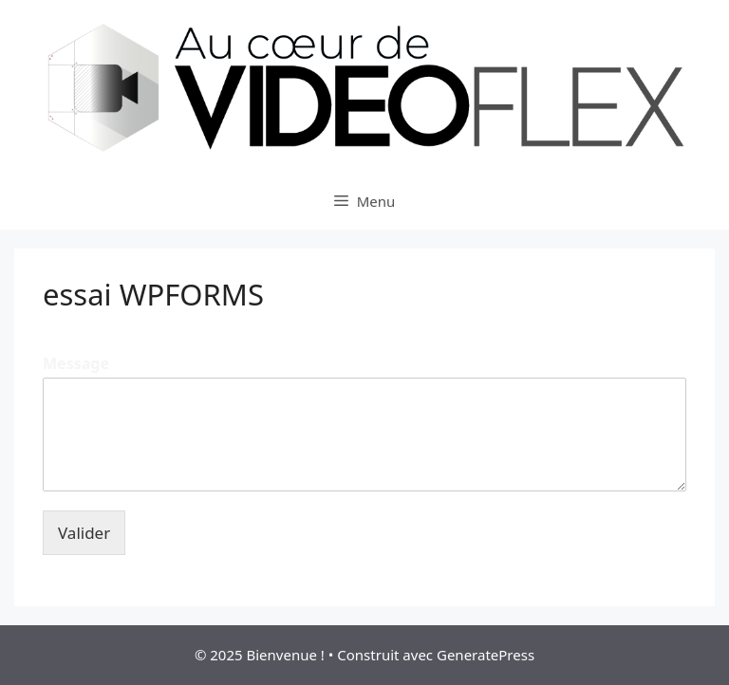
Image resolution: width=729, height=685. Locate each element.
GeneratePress (485, 654)
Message (76, 364)
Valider (84, 533)
